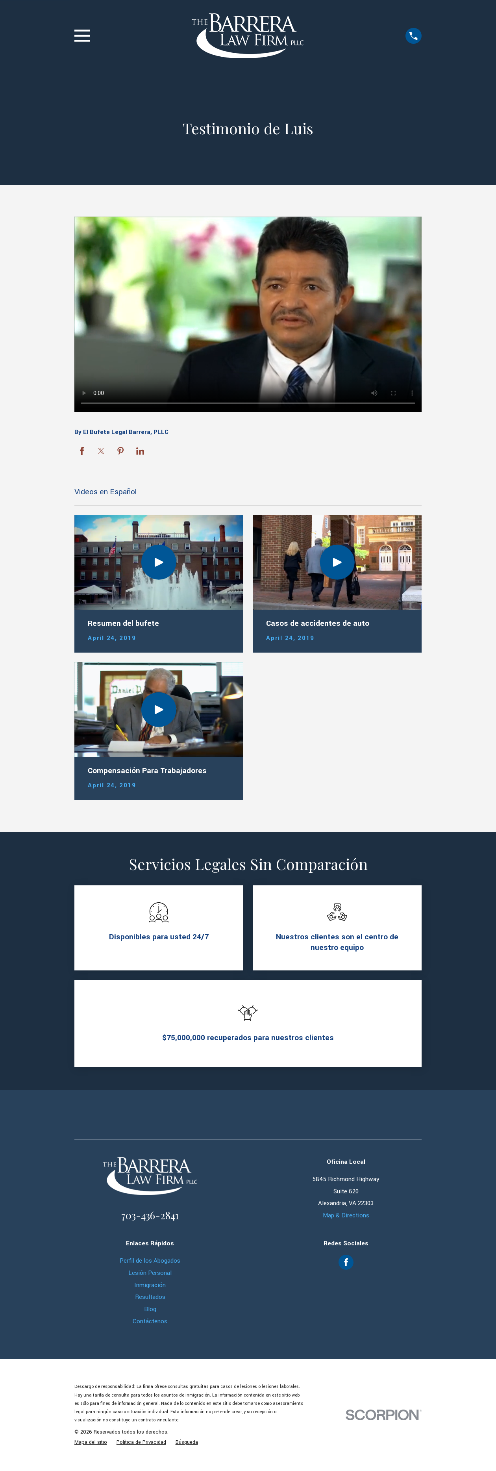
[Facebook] (346, 1262)
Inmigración (150, 1285)
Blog (150, 1309)
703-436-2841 (150, 1215)
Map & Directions (346, 1215)
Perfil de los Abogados (150, 1260)
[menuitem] (90, 1443)
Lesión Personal (150, 1273)
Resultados (150, 1297)
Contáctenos (150, 1321)
